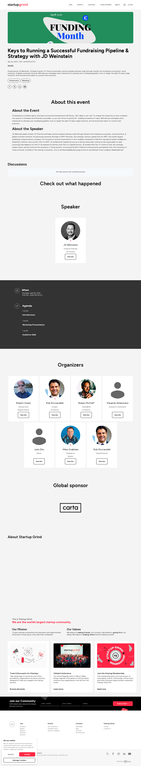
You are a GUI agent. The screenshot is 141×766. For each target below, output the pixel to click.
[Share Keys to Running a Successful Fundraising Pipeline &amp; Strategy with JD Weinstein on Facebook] (9, 87)
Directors (22, 735)
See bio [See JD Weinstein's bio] (70, 257)
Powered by (124, 761)
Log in (130, 5)
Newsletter (79, 726)
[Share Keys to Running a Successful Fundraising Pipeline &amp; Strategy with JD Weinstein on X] (14, 87)
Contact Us (107, 728)
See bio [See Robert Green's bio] (23, 415)
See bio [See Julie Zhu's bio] (39, 461)
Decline (11, 754)
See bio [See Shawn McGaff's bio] (86, 415)
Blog (77, 728)
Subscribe (122, 704)
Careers (106, 726)
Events (80, 5)
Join (70, 5)
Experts (22, 728)
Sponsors (23, 732)
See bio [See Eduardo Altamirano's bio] (117, 415)
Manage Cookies (19, 760)
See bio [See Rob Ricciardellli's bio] (55, 415)
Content (91, 5)
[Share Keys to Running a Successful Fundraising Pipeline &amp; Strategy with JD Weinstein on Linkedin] (19, 87)
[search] (124, 4)
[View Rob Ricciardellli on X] (54, 398)
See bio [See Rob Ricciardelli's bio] (102, 461)
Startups (22, 730)
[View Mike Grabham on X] (70, 445)
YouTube (78, 730)
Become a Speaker (53, 730)
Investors (23, 726)
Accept (27, 754)
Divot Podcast (80, 732)
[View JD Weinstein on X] (70, 240)
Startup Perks (105, 5)
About (117, 5)
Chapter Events (53, 728)
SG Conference (53, 726)
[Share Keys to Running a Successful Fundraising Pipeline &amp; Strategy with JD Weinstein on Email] (25, 87)
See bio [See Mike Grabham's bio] (70, 461)
